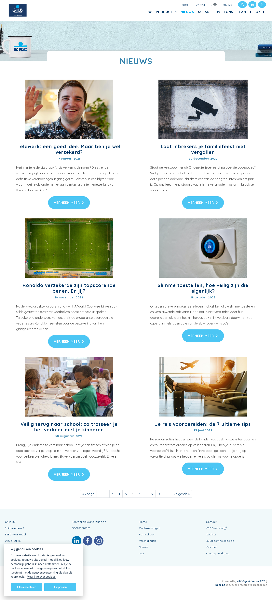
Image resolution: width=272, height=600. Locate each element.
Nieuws (187, 12)
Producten (166, 12)
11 (167, 494)
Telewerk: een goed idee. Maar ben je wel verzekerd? (69, 149)
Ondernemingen (149, 528)
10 (159, 494)
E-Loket (257, 12)
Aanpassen (60, 587)
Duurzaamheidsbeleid (220, 541)
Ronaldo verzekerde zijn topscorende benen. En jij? (69, 288)
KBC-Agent (243, 581)
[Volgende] (181, 494)
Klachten (211, 547)
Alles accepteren (26, 587)
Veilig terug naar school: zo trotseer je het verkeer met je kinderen (69, 427)
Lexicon (185, 5)
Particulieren (147, 534)
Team (241, 12)
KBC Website (216, 528)
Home (143, 522)
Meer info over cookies (41, 576)
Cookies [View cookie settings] (211, 534)
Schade (204, 12)
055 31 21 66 (12, 541)
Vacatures (206, 5)
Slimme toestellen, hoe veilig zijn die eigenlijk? (203, 288)
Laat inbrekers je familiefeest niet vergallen (203, 149)
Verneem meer (69, 203)
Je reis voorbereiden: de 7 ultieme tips (203, 424)
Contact (228, 5)
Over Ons (224, 12)
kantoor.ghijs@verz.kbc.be (89, 522)
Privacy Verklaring (217, 553)
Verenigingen (147, 541)
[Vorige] (88, 494)
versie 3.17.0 (259, 581)
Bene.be (220, 584)
